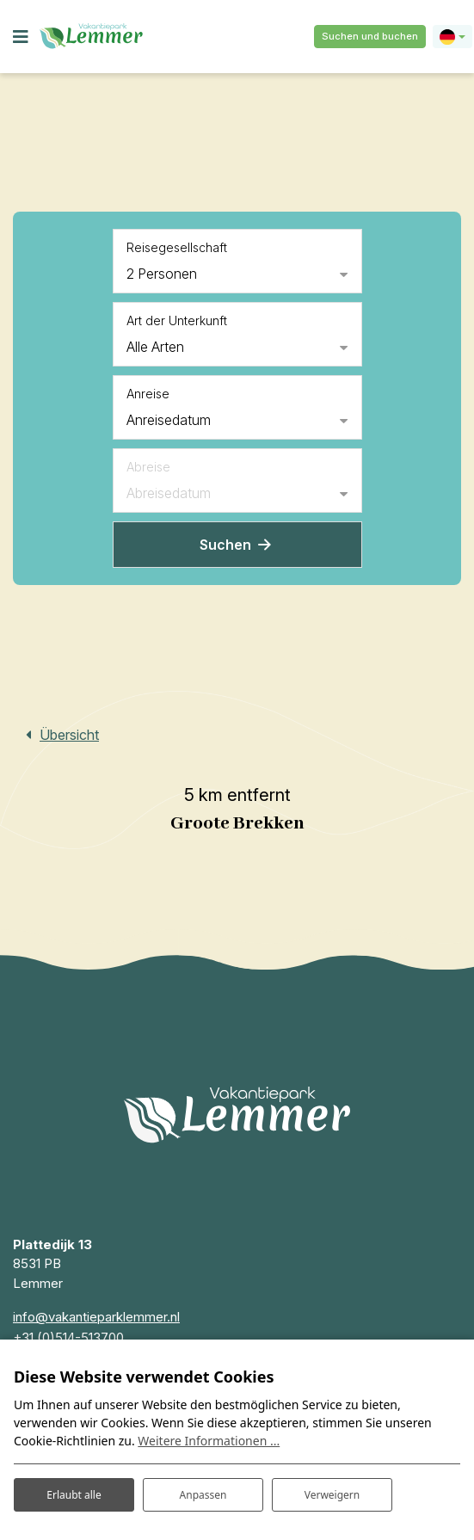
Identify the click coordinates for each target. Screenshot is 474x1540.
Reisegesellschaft (176, 247)
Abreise (148, 466)
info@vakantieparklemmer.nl (96, 1317)
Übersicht (69, 734)
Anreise (147, 393)
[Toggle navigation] (21, 37)
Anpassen (203, 1495)
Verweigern (332, 1495)
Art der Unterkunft (176, 320)
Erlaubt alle (73, 1495)
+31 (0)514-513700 (68, 1337)
